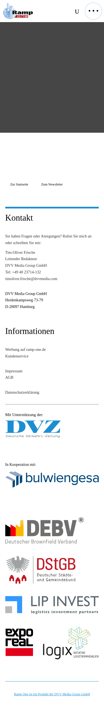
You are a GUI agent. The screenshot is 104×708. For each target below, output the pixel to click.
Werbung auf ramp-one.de (25, 350)
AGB (9, 377)
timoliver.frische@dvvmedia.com (31, 279)
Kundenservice (17, 356)
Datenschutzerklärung (22, 392)
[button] (93, 11)
